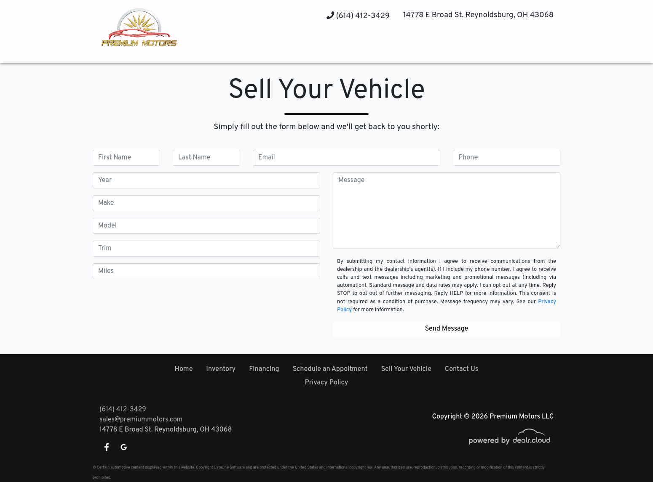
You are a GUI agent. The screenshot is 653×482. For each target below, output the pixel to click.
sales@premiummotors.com (140, 420)
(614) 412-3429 (358, 16)
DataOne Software (229, 467)
